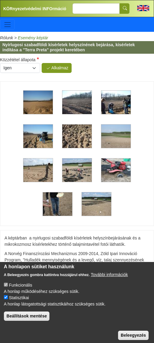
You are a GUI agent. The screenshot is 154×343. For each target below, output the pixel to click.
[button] (38, 102)
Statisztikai (19, 302)
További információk (109, 279)
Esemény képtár (33, 37)
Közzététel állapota (17, 59)
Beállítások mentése (27, 320)
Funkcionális (20, 289)
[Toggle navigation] (7, 24)
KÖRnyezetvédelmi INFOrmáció (34, 8)
